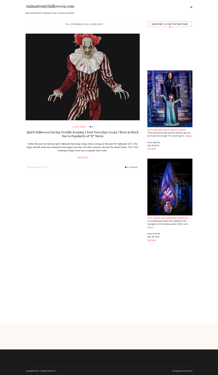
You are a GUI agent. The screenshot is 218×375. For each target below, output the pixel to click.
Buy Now (151, 148)
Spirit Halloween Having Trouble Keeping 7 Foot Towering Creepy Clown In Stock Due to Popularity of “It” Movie (83, 134)
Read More (82, 157)
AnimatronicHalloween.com (50, 6)
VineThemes (187, 371)
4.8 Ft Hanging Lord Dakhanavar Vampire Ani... (168, 217)
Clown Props (79, 127)
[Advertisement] (169, 267)
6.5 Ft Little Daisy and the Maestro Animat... (167, 129)
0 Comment (132, 167)
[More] (189, 135)
